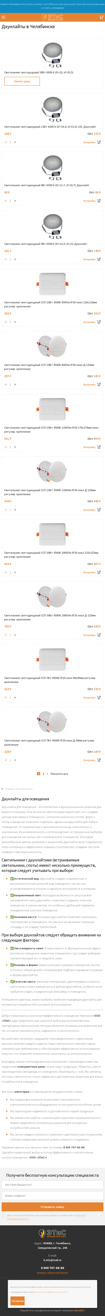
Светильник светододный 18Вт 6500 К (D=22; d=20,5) (38, 72)
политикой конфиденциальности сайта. (52, 1292)
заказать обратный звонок (52, 1272)
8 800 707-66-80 (52, 1268)
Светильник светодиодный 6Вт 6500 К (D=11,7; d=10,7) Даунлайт (46, 185)
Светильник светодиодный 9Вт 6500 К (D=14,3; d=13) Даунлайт (45, 244)
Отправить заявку (52, 1207)
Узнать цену (22, 81)
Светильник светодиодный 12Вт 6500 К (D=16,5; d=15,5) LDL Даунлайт (50, 126)
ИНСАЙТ (79, 1310)
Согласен (18, 1301)
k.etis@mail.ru (52, 1260)
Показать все (59, 774)
